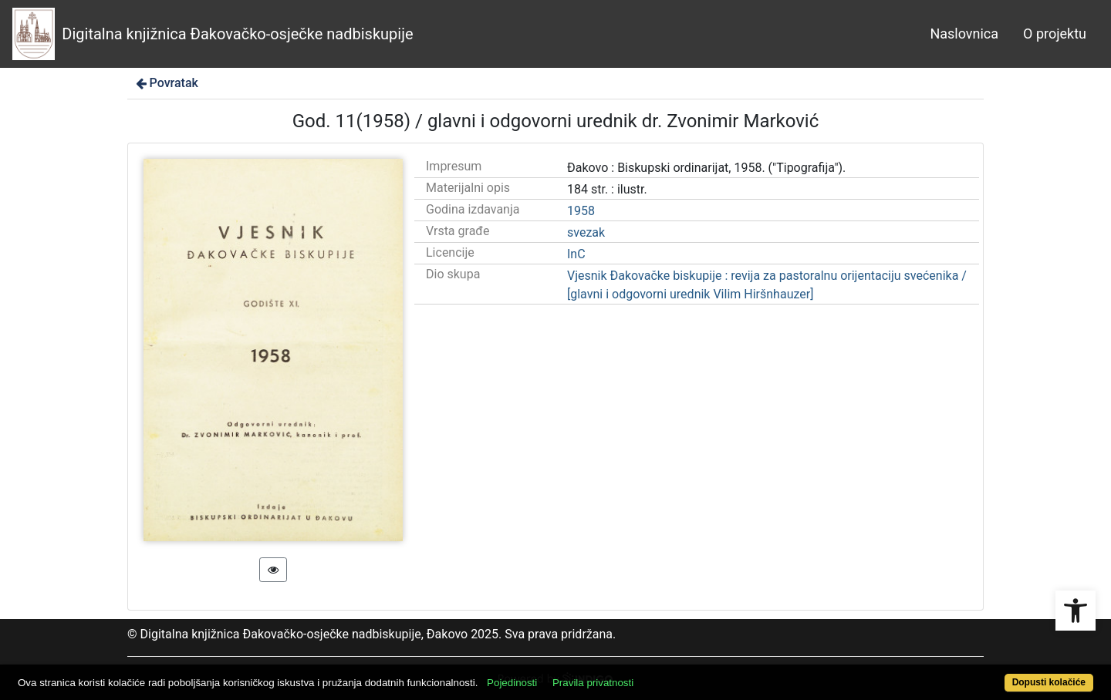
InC (576, 254)
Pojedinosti (512, 682)
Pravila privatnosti (592, 682)
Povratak (165, 83)
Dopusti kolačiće (1049, 682)
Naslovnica (964, 33)
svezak (586, 232)
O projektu (1054, 33)
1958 (581, 211)
